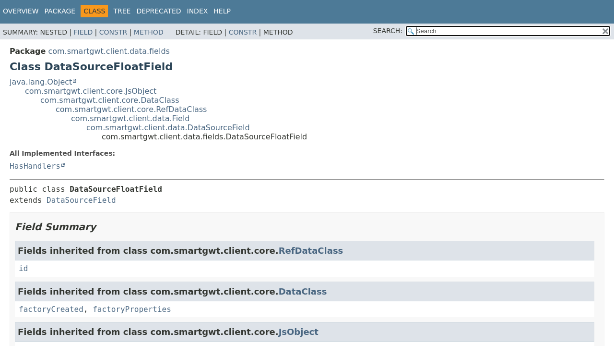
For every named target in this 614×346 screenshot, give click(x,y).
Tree (121, 11)
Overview (21, 11)
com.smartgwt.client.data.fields (108, 51)
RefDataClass (311, 251)
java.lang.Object (41, 81)
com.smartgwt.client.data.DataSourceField (168, 127)
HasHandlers (35, 166)
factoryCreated (51, 309)
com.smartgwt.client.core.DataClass (109, 100)
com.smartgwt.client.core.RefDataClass (131, 109)
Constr (113, 32)
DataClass (303, 291)
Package (60, 11)
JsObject (299, 332)
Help (222, 11)
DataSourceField (81, 200)
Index (197, 11)
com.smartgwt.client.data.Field (130, 118)
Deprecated (158, 11)
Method (149, 32)
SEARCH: (387, 31)
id (23, 268)
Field (83, 32)
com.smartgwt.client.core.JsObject (90, 91)
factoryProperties (132, 309)
